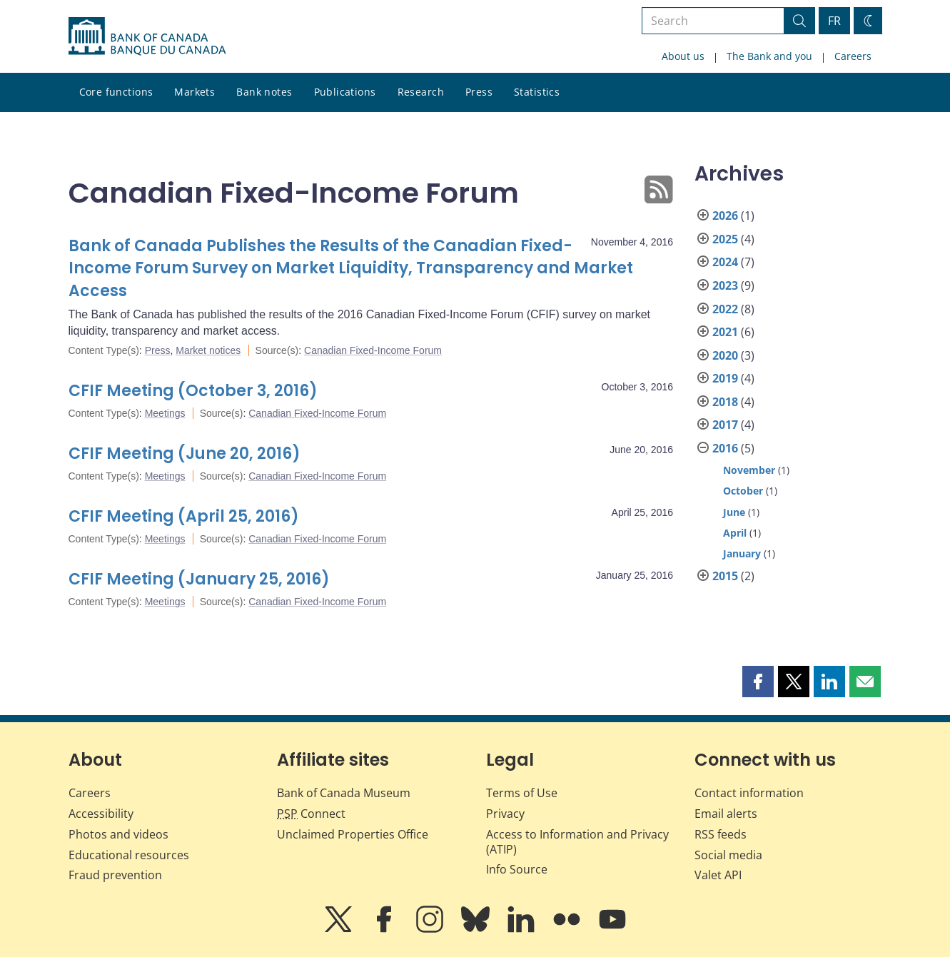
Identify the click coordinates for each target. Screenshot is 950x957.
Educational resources (129, 855)
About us (683, 56)
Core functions (116, 91)
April (735, 533)
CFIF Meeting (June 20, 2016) (184, 453)
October (743, 490)
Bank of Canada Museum (343, 793)
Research (421, 91)
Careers (852, 56)
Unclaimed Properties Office (352, 834)
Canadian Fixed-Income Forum (373, 350)
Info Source (516, 869)
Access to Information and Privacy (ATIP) (577, 841)
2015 (725, 576)
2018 (725, 402)
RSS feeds (720, 834)
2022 (725, 309)
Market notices (208, 350)
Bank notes (264, 91)
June (734, 512)
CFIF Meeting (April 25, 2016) (184, 516)
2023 (725, 285)
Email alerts (725, 813)
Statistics (537, 91)
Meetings (165, 413)
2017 (725, 424)
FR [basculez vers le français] (834, 21)
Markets (194, 91)
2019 (725, 378)
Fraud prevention (115, 875)
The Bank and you (769, 56)
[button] (758, 681)
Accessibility (101, 813)
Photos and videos (118, 834)
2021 (725, 332)
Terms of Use (521, 793)
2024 (725, 262)
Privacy (505, 813)
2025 (725, 239)
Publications (345, 91)
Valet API (718, 875)
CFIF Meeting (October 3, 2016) (193, 391)
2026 (725, 215)
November (749, 470)
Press (478, 91)
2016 (725, 448)
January (742, 553)
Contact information (749, 793)
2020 (725, 355)
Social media (728, 855)
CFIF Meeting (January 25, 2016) (199, 579)
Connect (311, 813)
